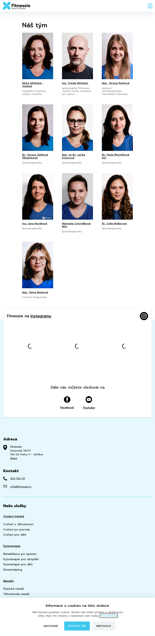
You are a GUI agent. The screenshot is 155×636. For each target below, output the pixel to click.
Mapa (13, 458)
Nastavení (51, 626)
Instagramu (41, 316)
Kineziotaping (12, 569)
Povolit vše (77, 626)
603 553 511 (17, 478)
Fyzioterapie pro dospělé (21, 559)
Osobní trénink (13, 516)
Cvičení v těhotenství (18, 524)
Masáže (8, 581)
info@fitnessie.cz (20, 487)
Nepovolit (103, 626)
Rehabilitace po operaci (19, 554)
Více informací (108, 616)
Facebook (67, 402)
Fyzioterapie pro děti (18, 564)
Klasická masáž (13, 588)
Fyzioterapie (11, 546)
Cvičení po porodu (16, 529)
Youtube (89, 402)
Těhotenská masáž (16, 594)
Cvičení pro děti (14, 534)
